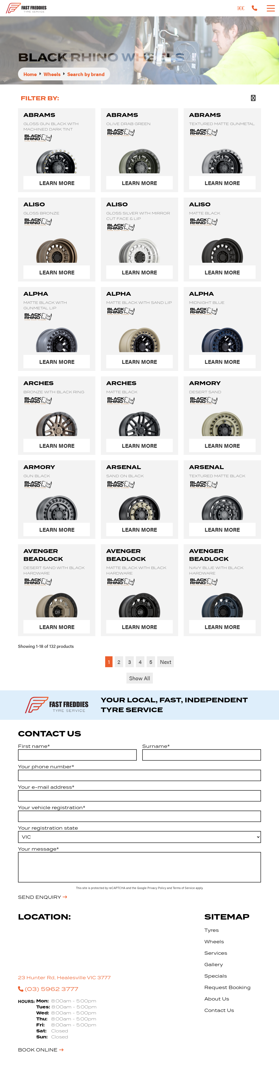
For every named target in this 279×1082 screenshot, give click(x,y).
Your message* (38, 849)
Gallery (213, 965)
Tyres (211, 930)
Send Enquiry (39, 897)
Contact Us (219, 1010)
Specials (215, 976)
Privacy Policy (157, 888)
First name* (34, 746)
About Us (216, 999)
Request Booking (227, 987)
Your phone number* (46, 767)
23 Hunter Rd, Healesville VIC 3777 (64, 978)
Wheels (214, 942)
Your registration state (48, 828)
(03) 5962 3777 (48, 989)
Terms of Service (184, 888)
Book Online (37, 1050)
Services (215, 953)
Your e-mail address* (46, 787)
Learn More (56, 183)
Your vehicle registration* (51, 808)
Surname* (156, 746)
